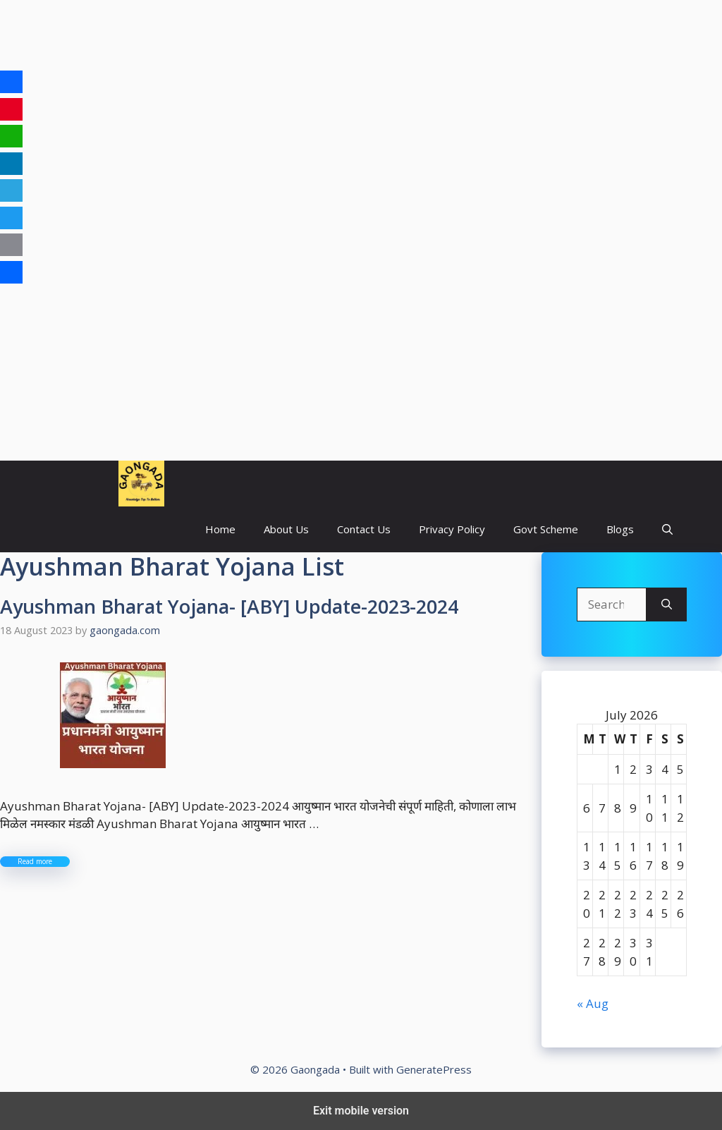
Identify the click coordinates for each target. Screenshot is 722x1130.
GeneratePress (434, 1069)
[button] (667, 529)
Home (220, 529)
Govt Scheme (545, 529)
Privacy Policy (452, 529)
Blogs (620, 529)
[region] (361, 113)
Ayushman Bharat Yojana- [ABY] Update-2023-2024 (229, 606)
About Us (286, 529)
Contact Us (364, 529)
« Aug (592, 1003)
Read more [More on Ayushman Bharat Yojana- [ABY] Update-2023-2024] (35, 861)
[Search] (667, 604)
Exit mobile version (361, 1110)
